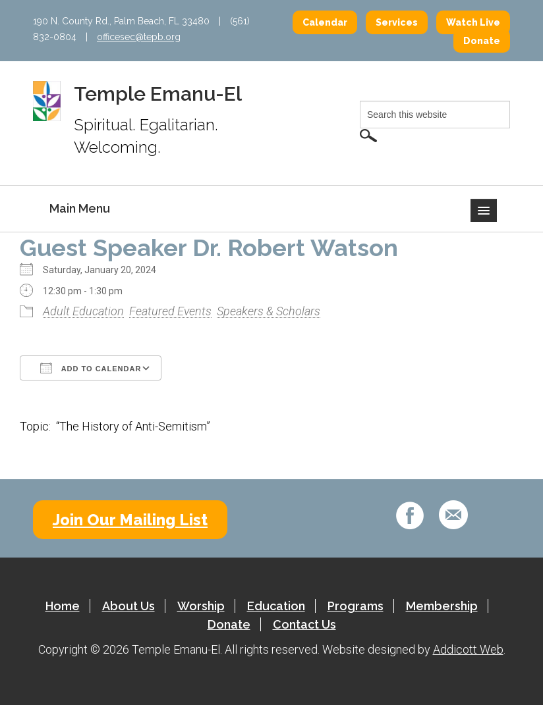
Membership (442, 606)
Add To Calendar (90, 368)
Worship (201, 606)
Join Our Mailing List (130, 519)
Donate (481, 41)
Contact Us (304, 624)
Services (397, 22)
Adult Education (83, 311)
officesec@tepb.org (139, 37)
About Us (128, 606)
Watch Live (473, 22)
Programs (356, 606)
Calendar (324, 22)
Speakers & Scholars (268, 311)
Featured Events (170, 311)
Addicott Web (468, 649)
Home (62, 606)
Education (276, 606)
